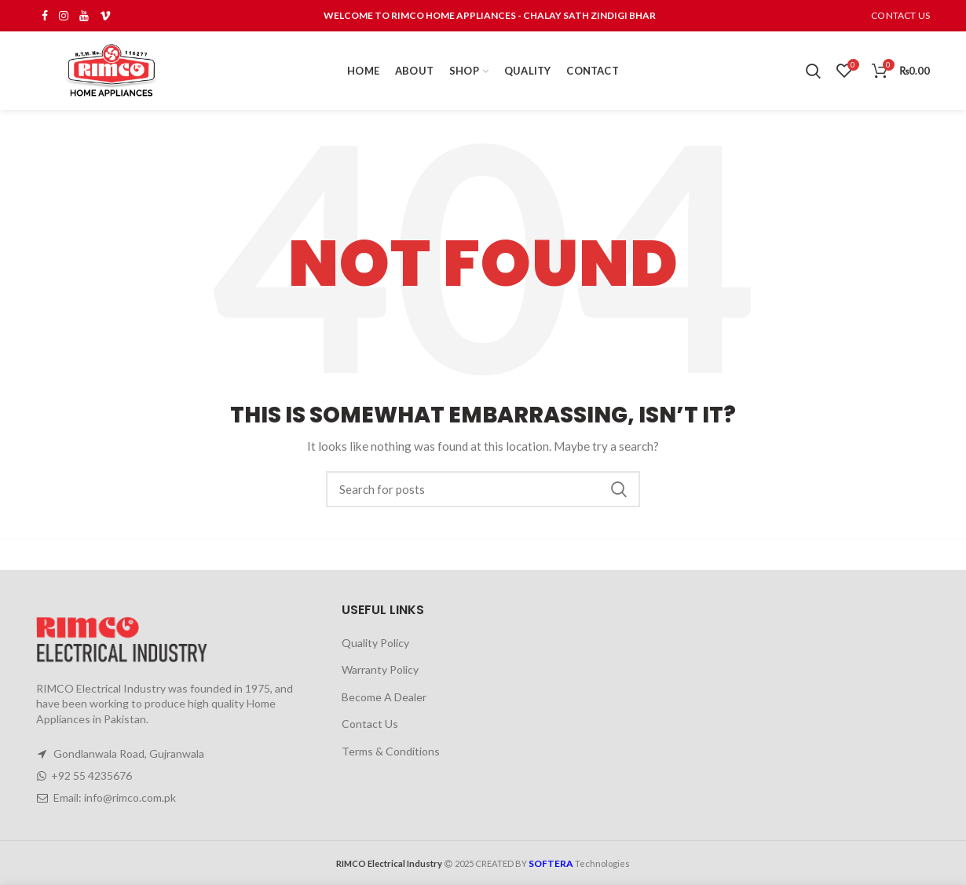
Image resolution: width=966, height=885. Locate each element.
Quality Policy (375, 642)
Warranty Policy (380, 669)
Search (619, 489)
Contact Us (370, 723)
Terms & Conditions (391, 751)
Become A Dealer (384, 697)
